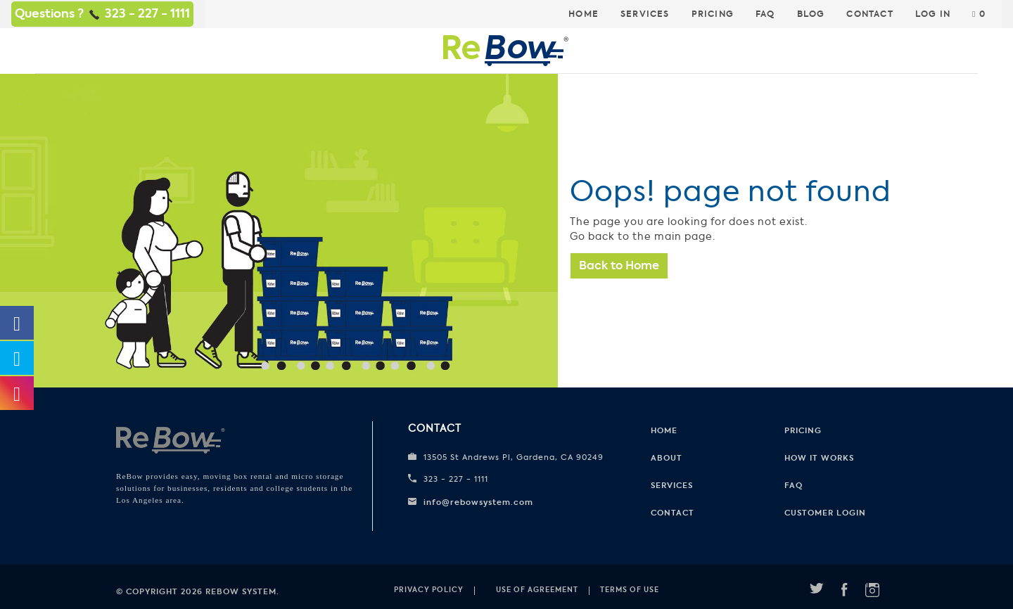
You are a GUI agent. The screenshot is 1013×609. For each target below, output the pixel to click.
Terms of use (629, 589)
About (666, 457)
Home (583, 14)
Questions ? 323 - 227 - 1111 (102, 13)
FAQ (765, 14)
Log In (932, 14)
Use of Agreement (537, 589)
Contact (869, 14)
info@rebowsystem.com (478, 502)
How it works (819, 457)
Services (645, 14)
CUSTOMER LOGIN (825, 512)
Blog (811, 14)
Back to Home (619, 265)
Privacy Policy (429, 589)
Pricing (713, 14)
